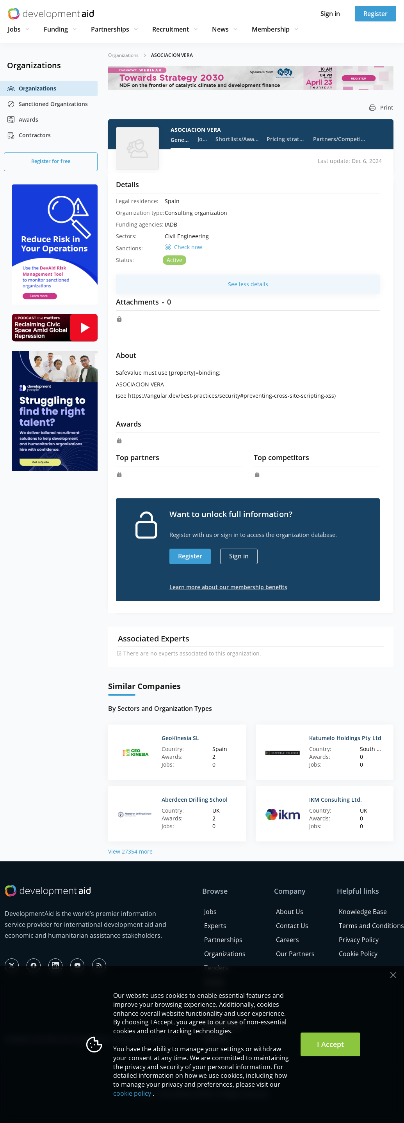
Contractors (29, 135)
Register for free (50, 161)
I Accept (330, 1044)
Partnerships (110, 29)
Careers (287, 939)
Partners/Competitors (340, 139)
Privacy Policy (359, 939)
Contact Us (292, 925)
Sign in (330, 13)
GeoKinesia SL (180, 738)
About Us (289, 911)
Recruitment (170, 29)
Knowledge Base (363, 911)
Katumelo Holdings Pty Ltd (345, 738)
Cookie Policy (358, 953)
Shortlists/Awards (237, 139)
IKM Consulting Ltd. (335, 799)
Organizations (31, 88)
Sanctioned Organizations (47, 104)
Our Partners (295, 953)
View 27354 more (130, 851)
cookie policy (132, 1093)
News (220, 29)
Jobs (14, 29)
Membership (271, 29)
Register (375, 13)
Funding (56, 29)
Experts (215, 925)
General (180, 139)
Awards (22, 120)
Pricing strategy (286, 139)
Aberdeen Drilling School (195, 799)
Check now (188, 247)
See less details (248, 284)
